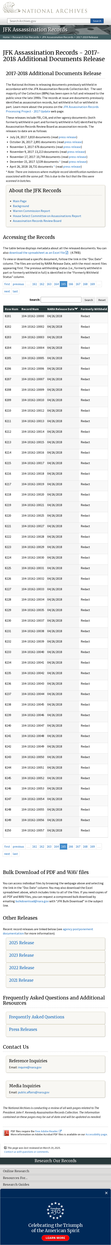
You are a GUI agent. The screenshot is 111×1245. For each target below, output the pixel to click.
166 (70, 284)
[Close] (106, 1193)
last (15, 291)
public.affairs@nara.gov (33, 1092)
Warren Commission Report (31, 211)
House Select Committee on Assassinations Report (47, 216)
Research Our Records (26, 37)
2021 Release (21, 980)
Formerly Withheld (94, 309)
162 (41, 284)
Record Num (30, 309)
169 (92, 284)
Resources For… (15, 1178)
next (7, 291)
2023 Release (21, 955)
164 (56, 284)
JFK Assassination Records (57, 37)
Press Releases (23, 1029)
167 (78, 284)
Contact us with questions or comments (26, 1151)
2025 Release (21, 942)
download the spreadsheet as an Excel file (37, 253)
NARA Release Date (62, 309)
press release (67, 137)
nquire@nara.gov (30, 1067)
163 (49, 284)
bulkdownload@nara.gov (32, 901)
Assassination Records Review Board (37, 221)
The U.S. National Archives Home (45, 9)
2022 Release (21, 967)
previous (18, 284)
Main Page (20, 201)
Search (97, 21)
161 (34, 284)
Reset (102, 300)
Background (21, 206)
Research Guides (16, 1184)
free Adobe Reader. (48, 1131)
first (7, 284)
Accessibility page (96, 1134)
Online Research (16, 1171)
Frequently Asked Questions (36, 1017)
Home (6, 37)
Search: (35, 300)
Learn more (55, 1238)
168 (85, 284)
